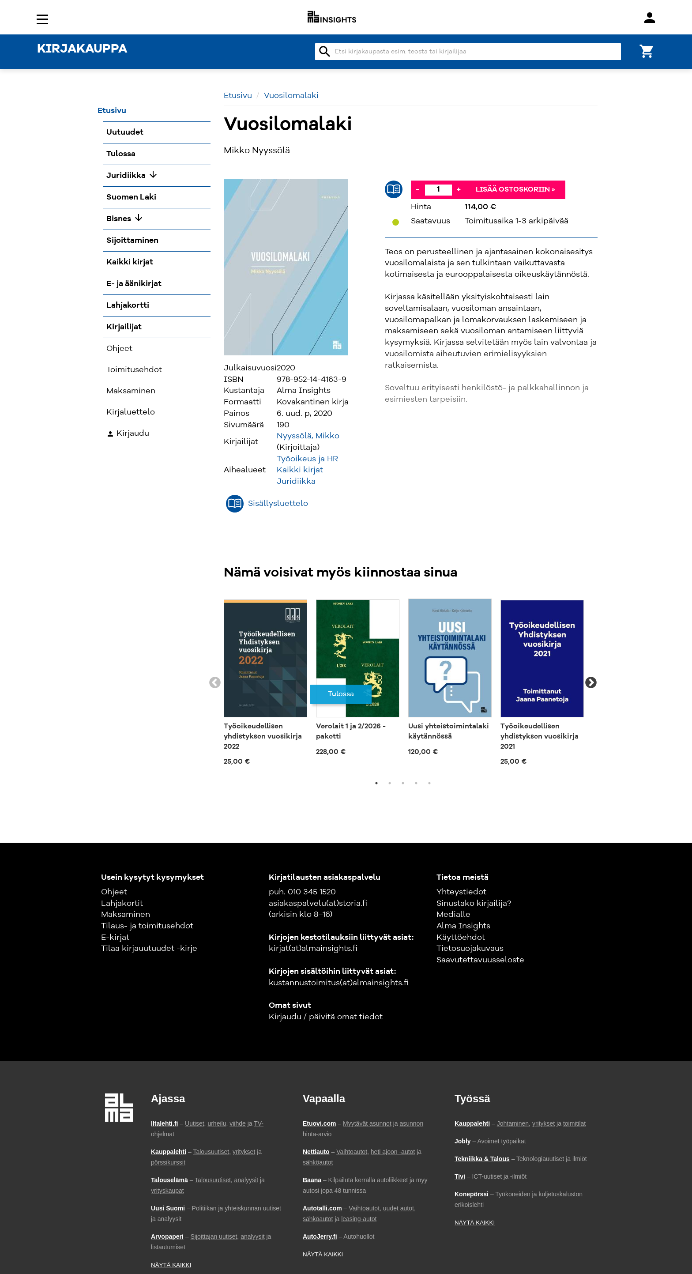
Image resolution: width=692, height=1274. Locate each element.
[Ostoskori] (647, 50)
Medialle (453, 915)
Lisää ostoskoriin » (515, 189)
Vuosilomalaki (291, 96)
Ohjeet (114, 892)
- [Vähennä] (417, 189)
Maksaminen (125, 915)
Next (591, 683)
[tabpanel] (265, 682)
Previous (215, 683)
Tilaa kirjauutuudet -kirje (149, 949)
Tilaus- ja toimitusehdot (147, 926)
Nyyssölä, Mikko (308, 436)
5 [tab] (429, 783)
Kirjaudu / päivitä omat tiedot (326, 1017)
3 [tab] (403, 783)
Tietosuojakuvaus (470, 949)
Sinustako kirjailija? (473, 904)
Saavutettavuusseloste (480, 960)
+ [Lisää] (458, 189)
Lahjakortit (122, 904)
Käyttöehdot (460, 938)
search (324, 51)
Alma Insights (463, 926)
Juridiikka (296, 482)
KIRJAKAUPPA (82, 49)
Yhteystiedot (461, 892)
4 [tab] (416, 783)
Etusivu (238, 96)
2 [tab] (389, 783)
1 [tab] (376, 783)
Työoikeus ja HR (307, 459)
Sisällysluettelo (278, 504)
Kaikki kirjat (300, 470)
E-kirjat (115, 938)
